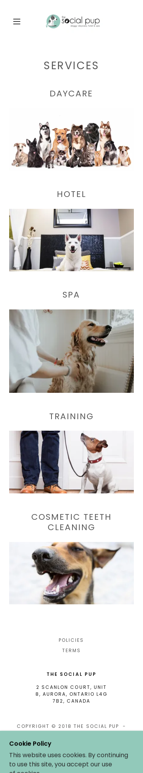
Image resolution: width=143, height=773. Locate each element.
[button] (16, 21)
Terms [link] (71, 650)
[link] (73, 21)
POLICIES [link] (71, 640)
